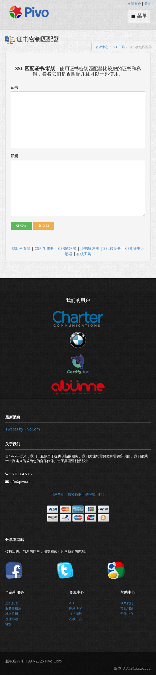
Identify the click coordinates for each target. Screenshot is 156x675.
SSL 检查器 (21, 248)
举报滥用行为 (95, 494)
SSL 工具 (119, 47)
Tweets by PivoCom (22, 429)
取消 (44, 225)
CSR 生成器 (44, 248)
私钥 (14, 155)
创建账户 (134, 3)
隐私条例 (74, 494)
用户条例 (57, 494)
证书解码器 (89, 248)
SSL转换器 (112, 248)
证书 (14, 87)
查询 (21, 225)
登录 (147, 3)
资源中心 (102, 47)
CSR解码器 (67, 248)
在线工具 (83, 253)
